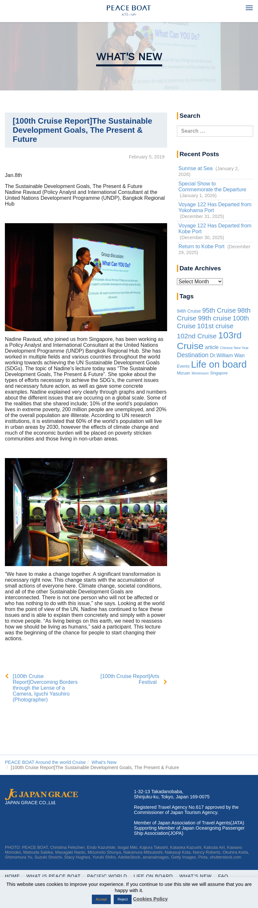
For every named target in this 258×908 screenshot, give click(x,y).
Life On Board (153, 876)
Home (12, 876)
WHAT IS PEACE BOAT (53, 876)
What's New (129, 56)
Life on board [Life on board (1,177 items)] (219, 364)
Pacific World (107, 876)
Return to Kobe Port (201, 246)
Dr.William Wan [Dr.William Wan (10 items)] (227, 355)
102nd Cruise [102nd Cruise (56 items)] (197, 336)
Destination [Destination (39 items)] (192, 355)
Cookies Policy (150, 898)
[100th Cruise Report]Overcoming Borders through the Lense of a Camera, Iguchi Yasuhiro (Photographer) (45, 687)
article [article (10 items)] (212, 347)
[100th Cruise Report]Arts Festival (129, 679)
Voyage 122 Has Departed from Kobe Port (215, 228)
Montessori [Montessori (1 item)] (200, 373)
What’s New (195, 876)
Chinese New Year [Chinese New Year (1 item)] (234, 348)
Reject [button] (123, 899)
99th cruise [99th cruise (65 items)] (214, 318)
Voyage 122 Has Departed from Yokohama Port (215, 207)
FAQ (223, 876)
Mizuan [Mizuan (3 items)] (183, 373)
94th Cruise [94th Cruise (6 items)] (189, 311)
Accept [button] (101, 899)
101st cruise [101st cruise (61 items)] (215, 326)
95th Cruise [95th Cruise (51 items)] (219, 310)
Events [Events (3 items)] (183, 366)
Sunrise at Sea (196, 168)
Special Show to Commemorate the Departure (212, 186)
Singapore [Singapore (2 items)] (219, 373)
